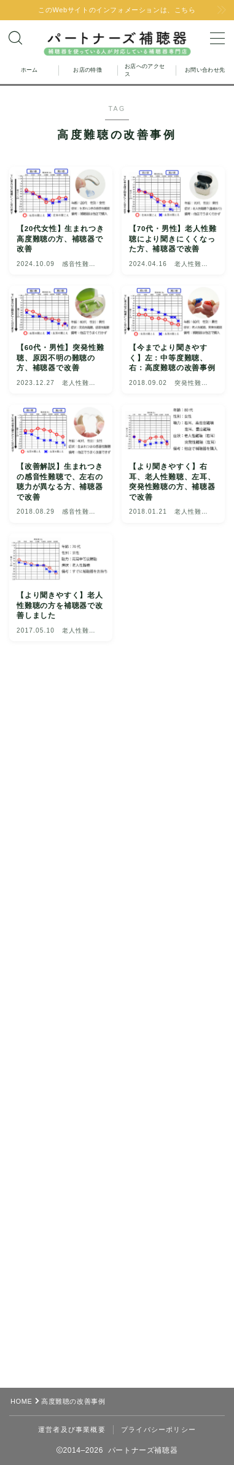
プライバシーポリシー (158, 1429)
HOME (21, 1401)
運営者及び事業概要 (72, 1429)
